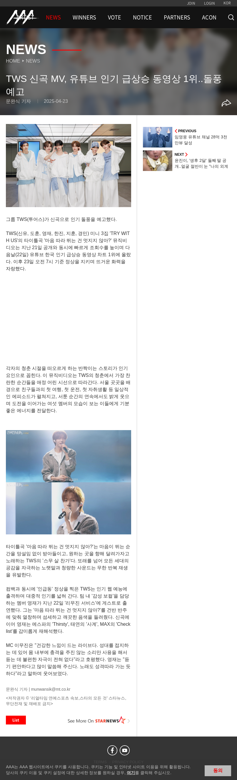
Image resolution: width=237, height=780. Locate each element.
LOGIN (209, 3)
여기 (131, 772)
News (33, 60)
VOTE (114, 17)
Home (13, 60)
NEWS (53, 17)
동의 (218, 770)
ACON (209, 17)
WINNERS (84, 17)
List (16, 720)
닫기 (228, 770)
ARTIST (25, 17)
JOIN (191, 3)
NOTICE (142, 17)
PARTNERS (177, 17)
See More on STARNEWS (99, 720)
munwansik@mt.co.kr (50, 689)
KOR (227, 3)
